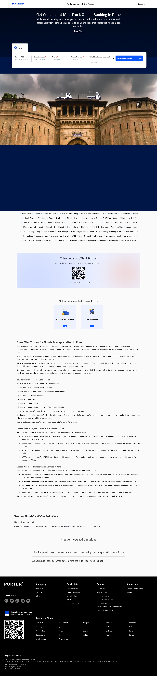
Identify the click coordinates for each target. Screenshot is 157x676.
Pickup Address (21, 57)
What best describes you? (100, 58)
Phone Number (77, 57)
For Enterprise (73, 3)
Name (55, 57)
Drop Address (40, 57)
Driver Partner (88, 3)
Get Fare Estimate (129, 58)
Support (141, 3)
